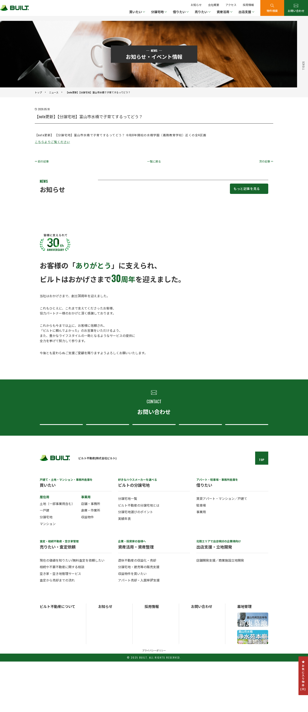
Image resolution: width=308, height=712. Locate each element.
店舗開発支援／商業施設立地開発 (220, 610)
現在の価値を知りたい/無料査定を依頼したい (72, 610)
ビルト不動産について (199, 467)
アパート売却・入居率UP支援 (139, 630)
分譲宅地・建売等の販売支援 (138, 617)
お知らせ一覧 (106, 665)
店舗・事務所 (90, 554)
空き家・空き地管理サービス (60, 624)
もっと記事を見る (246, 224)
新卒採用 (150, 665)
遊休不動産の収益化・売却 (137, 610)
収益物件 (87, 567)
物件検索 (272, 11)
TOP (261, 510)
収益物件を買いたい (132, 624)
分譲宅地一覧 (127, 549)
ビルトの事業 (48, 670)
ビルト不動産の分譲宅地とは (138, 555)
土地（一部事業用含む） (57, 554)
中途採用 (150, 670)
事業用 (201, 562)
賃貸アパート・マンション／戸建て (221, 549)
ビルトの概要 (48, 665)
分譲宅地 (46, 567)
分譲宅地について (153, 467)
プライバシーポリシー (154, 700)
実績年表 (124, 569)
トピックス (105, 670)
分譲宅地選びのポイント (135, 562)
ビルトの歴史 (48, 675)
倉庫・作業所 (90, 560)
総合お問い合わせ (60, 467)
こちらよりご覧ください (52, 141)
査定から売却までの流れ (57, 630)
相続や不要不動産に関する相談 (62, 617)
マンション (48, 574)
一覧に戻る (154, 161)
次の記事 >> (266, 161)
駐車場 (201, 555)
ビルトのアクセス (51, 681)
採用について (246, 467)
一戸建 (44, 560)
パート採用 (151, 675)
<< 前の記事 (42, 161)
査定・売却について (107, 467)
